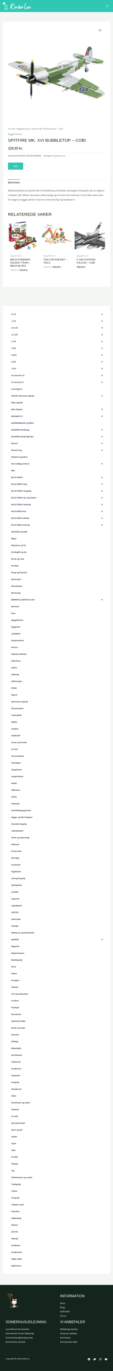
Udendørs (15, 1211)
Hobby (14, 797)
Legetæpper (16, 905)
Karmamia (65, 1337)
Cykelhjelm (15, 633)
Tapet (13, 1143)
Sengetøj (15, 1082)
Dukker (14, 667)
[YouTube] (106, 1359)
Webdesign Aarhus (69, 1329)
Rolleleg (14, 1041)
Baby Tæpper (58, 409)
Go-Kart (14, 749)
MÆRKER (58, 939)
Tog (12, 1170)
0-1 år (58, 314)
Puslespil (15, 1007)
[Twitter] (94, 1359)
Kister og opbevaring (20, 837)
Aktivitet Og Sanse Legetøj (58, 395)
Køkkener (15, 844)
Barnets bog (58, 450)
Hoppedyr (15, 803)
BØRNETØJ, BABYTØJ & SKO (58, 599)
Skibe (13, 1096)
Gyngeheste (16, 769)
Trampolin (15, 1198)
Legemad (15, 898)
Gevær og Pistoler (19, 742)
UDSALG (14, 1225)
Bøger (13, 538)
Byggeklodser (17, 620)
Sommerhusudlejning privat (19, 1337)
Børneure (15, 606)
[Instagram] (100, 1359)
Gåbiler (14, 722)
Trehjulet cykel (17, 1204)
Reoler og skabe (18, 1028)
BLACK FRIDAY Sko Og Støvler (58, 497)
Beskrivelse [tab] (14, 182)
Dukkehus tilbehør (19, 654)
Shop (62, 1303)
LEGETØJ (15, 912)
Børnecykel (16, 579)
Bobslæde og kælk (19, 531)
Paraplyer (15, 980)
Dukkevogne (16, 681)
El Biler (14, 688)
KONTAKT (65, 1311)
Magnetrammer (17, 953)
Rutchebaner (16, 1055)
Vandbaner (15, 1245)
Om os (63, 1315)
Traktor (14, 1191)
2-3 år (58, 341)
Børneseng (16, 593)
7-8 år (58, 368)
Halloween (15, 790)
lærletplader (16, 885)
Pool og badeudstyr (19, 994)
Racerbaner (16, 1014)
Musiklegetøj (16, 960)
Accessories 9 (58, 382)
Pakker (14, 973)
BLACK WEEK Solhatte (58, 518)
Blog (62, 1307)
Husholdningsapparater (21, 810)
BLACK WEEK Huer (58, 511)
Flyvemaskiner (17, 708)
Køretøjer (15, 858)
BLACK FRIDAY (58, 477)
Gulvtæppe (16, 763)
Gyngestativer (17, 776)
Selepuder (15, 1075)
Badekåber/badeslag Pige (58, 436)
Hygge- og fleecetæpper (22, 817)
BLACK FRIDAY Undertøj (58, 504)
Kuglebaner (16, 871)
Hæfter (14, 783)
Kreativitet (15, 864)
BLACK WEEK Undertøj (58, 525)
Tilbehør (14, 1164)
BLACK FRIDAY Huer (58, 484)
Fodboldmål (16, 715)
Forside (11, 128)
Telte (13, 1150)
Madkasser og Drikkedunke (22, 932)
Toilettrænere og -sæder (21, 1177)
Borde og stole (17, 559)
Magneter (15, 946)
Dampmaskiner (17, 640)
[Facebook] (89, 1359)
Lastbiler (15, 892)
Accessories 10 (58, 375)
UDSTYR (14, 1232)
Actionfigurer (16, 389)
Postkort (15, 1000)
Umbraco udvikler (68, 1333)
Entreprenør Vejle (68, 1341)
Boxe (13, 613)
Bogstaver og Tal (18, 545)
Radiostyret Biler (18, 1021)
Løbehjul (14, 926)
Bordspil (14, 565)
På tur (13, 966)
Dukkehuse (16, 661)
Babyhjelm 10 (58, 416)
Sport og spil (16, 1130)
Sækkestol (15, 1062)
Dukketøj (15, 674)
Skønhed (15, 1109)
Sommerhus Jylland (15, 1341)
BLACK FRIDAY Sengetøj (58, 491)
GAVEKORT (15, 735)
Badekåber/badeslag (58, 429)
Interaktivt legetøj (19, 824)
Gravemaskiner (17, 756)
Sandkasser (16, 1068)
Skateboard (16, 1089)
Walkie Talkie (16, 1259)
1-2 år (58, 321)
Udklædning (16, 1218)
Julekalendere (17, 831)
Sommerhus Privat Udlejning (20, 1333)
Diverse (14, 647)
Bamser (58, 443)
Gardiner (15, 729)
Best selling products (58, 463)
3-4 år (58, 348)
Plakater (14, 987)
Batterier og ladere (19, 457)
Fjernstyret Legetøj (19, 701)
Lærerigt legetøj (18, 878)
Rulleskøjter (16, 1048)
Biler (13, 470)
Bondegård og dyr (19, 552)
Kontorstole (16, 851)
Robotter (15, 1034)
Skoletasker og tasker (20, 1102)
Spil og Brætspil (18, 1123)
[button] (100, 30)
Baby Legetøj (16, 402)
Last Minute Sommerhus (17, 1329)
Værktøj (14, 1238)
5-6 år (58, 361)
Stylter (14, 1136)
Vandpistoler (16, 1252)
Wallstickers (16, 1266)
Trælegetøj (16, 1184)
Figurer (14, 695)
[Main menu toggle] (107, 6)
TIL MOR (14, 1157)
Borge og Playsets (19, 572)
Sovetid (14, 1116)
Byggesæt (15, 627)
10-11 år (58, 327)
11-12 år (58, 334)
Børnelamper (16, 586)
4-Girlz (58, 355)
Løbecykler (16, 919)
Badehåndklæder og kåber (22, 423)
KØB (15, 166)
